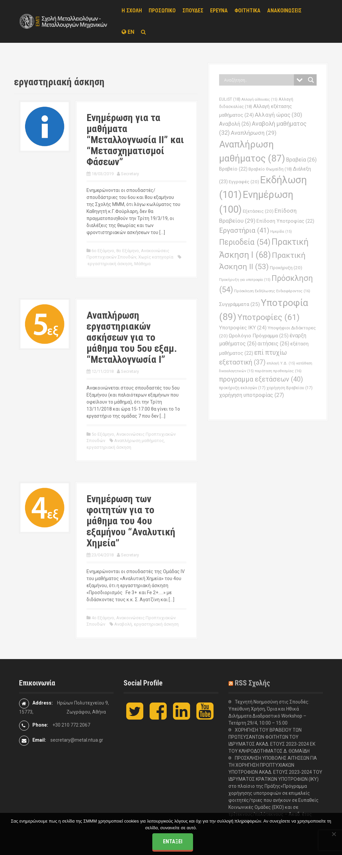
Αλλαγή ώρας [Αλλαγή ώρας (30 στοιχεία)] (278, 114)
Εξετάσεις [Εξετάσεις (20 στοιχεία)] (258, 211)
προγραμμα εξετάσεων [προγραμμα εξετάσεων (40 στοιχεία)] (261, 379)
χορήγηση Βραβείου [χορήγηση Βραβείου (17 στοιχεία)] (290, 388)
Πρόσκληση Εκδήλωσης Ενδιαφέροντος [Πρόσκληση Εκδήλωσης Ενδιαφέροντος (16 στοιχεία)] (272, 291)
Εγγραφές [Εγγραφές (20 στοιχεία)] (244, 181)
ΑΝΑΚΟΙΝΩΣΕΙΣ (284, 10)
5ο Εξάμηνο (103, 434)
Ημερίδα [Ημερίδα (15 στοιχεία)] (281, 231)
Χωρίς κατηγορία (155, 256)
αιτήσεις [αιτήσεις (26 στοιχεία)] (273, 343)
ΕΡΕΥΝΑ (219, 10)
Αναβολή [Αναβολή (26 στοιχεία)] (235, 124)
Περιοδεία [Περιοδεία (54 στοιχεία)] (245, 242)
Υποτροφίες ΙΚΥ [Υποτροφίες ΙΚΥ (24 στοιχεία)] (243, 328)
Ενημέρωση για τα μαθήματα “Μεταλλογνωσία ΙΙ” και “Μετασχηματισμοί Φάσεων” (135, 140)
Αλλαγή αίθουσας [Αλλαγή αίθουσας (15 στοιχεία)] (259, 99)
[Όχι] (333, 834)
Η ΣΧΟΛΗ (132, 10)
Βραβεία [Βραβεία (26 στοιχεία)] (301, 159)
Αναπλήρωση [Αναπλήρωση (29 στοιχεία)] (254, 132)
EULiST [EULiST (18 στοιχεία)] (229, 99)
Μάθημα (142, 263)
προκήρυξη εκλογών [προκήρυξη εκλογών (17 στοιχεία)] (242, 388)
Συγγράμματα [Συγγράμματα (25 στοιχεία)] (239, 304)
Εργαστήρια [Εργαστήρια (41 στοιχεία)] (244, 230)
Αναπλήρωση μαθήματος (139, 440)
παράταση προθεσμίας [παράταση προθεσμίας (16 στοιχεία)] (278, 370)
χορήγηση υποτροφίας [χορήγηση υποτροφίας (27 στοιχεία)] (251, 395)
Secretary (130, 173)
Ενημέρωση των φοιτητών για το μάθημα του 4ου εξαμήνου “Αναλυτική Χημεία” (131, 521)
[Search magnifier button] (311, 80)
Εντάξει (172, 841)
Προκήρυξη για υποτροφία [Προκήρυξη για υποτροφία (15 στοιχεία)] (245, 280)
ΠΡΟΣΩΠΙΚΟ (162, 10)
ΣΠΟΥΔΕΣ (192, 10)
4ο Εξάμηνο (103, 617)
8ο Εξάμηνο (127, 250)
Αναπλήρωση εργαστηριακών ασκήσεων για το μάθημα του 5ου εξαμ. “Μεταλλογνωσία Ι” (132, 337)
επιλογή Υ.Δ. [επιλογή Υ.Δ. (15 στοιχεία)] (281, 363)
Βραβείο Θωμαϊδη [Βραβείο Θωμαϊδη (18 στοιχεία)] (270, 169)
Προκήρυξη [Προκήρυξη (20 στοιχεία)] (286, 267)
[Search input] (258, 80)
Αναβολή (123, 624)
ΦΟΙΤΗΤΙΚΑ (247, 10)
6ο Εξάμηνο (103, 250)
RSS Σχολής (252, 683)
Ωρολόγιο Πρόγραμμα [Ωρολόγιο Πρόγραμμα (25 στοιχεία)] (259, 336)
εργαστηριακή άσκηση (110, 263)
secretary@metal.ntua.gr (76, 740)
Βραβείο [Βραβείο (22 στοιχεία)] (233, 169)
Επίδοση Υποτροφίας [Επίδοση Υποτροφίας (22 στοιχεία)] (285, 221)
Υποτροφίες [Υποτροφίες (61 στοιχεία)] (268, 317)
